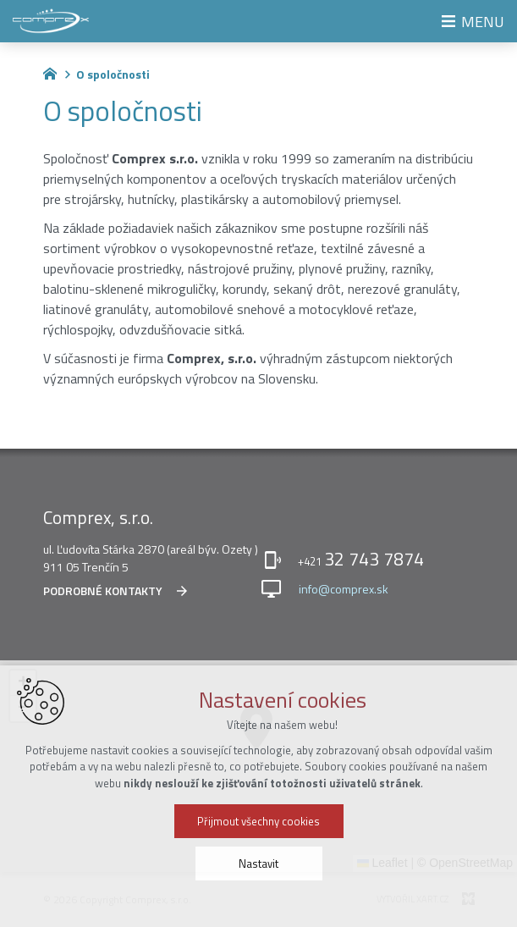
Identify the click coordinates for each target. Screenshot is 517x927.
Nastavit (258, 863)
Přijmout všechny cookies (258, 821)
